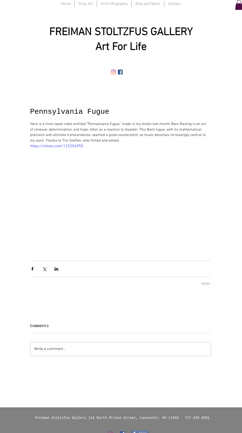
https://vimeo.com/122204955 (56, 146)
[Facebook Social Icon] (120, 72)
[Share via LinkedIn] (56, 269)
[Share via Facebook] (32, 269)
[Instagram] (113, 72)
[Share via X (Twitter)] (44, 269)
